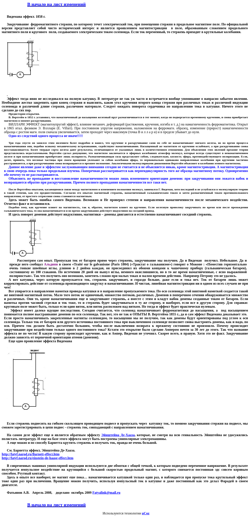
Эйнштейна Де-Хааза (118, 435)
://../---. (37, 458)
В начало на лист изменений (56, 4)
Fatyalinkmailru (106, 492)
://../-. (30, 454)
